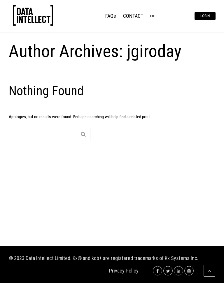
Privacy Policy (124, 271)
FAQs (110, 16)
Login (205, 16)
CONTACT (133, 16)
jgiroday (154, 51)
